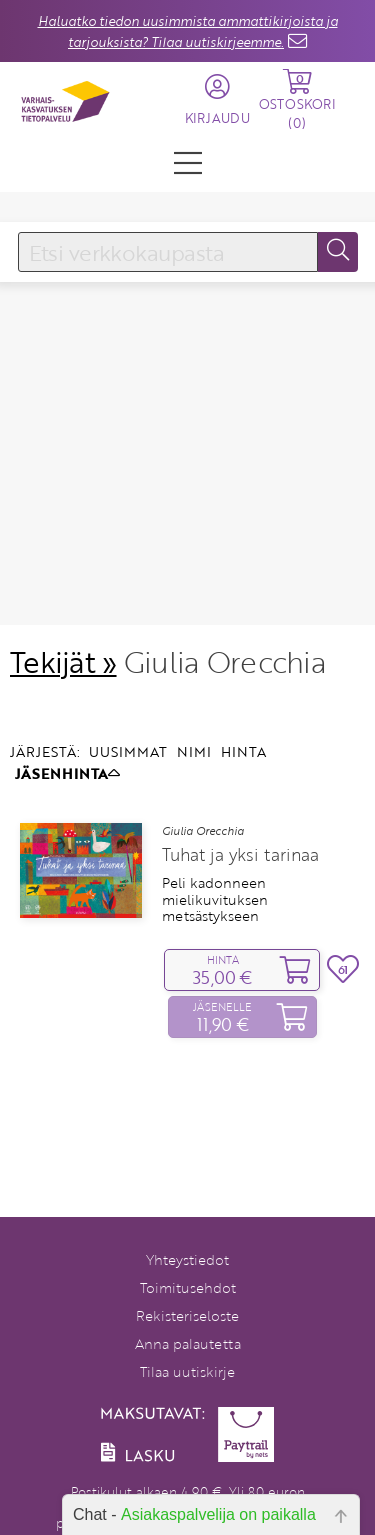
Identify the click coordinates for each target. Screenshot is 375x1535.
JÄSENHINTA (67, 739)
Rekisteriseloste (187, 1315)
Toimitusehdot (188, 1287)
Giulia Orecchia (203, 798)
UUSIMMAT (128, 718)
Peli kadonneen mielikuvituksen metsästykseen (215, 866)
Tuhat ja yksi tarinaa (240, 822)
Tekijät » (63, 628)
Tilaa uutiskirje (187, 1371)
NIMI (194, 718)
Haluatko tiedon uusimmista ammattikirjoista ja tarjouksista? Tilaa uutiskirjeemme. (188, 31)
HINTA (243, 718)
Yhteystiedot (187, 1259)
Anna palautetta (188, 1343)
